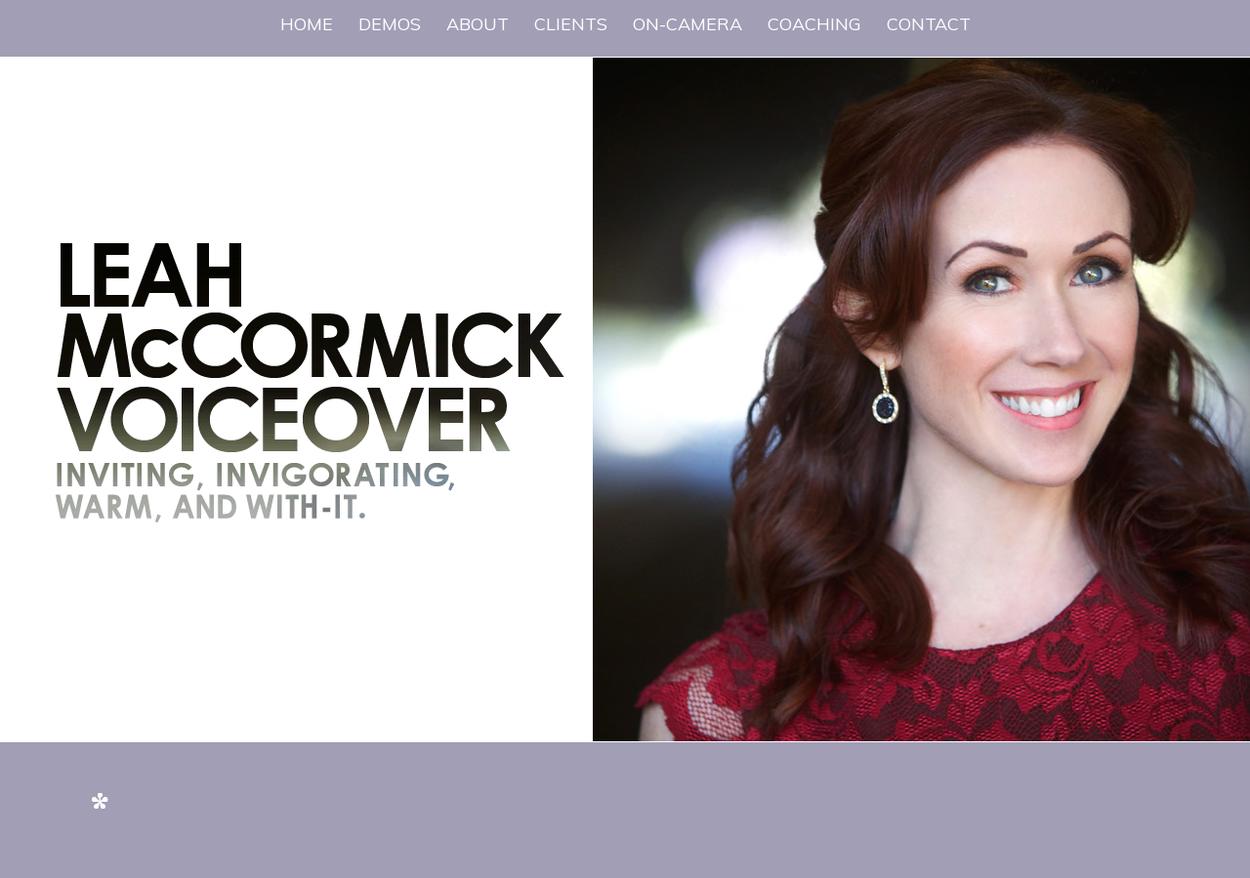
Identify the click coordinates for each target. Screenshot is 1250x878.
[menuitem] (307, 24)
